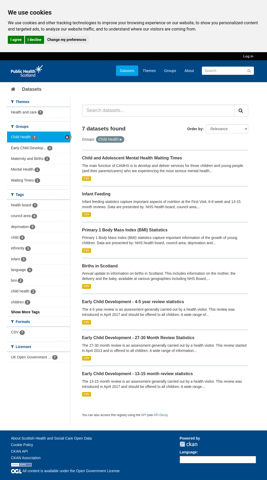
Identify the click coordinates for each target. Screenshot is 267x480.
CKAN (188, 444)
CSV (86, 178)
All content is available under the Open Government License (65, 471)
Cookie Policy (22, 445)
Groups (170, 71)
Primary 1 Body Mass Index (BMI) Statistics (125, 230)
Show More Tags (25, 312)
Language (188, 452)
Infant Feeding (96, 194)
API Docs (160, 415)
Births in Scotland (100, 266)
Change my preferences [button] (66, 40)
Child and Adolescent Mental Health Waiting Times (132, 158)
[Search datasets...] (158, 111)
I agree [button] (16, 40)
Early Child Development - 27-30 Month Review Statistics (138, 337)
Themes (149, 71)
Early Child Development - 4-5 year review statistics (133, 301)
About (189, 71)
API (143, 415)
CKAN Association (26, 458)
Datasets (127, 71)
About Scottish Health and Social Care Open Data (51, 438)
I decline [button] (34, 40)
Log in (248, 56)
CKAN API (19, 451)
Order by (194, 129)
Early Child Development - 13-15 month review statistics (137, 373)
